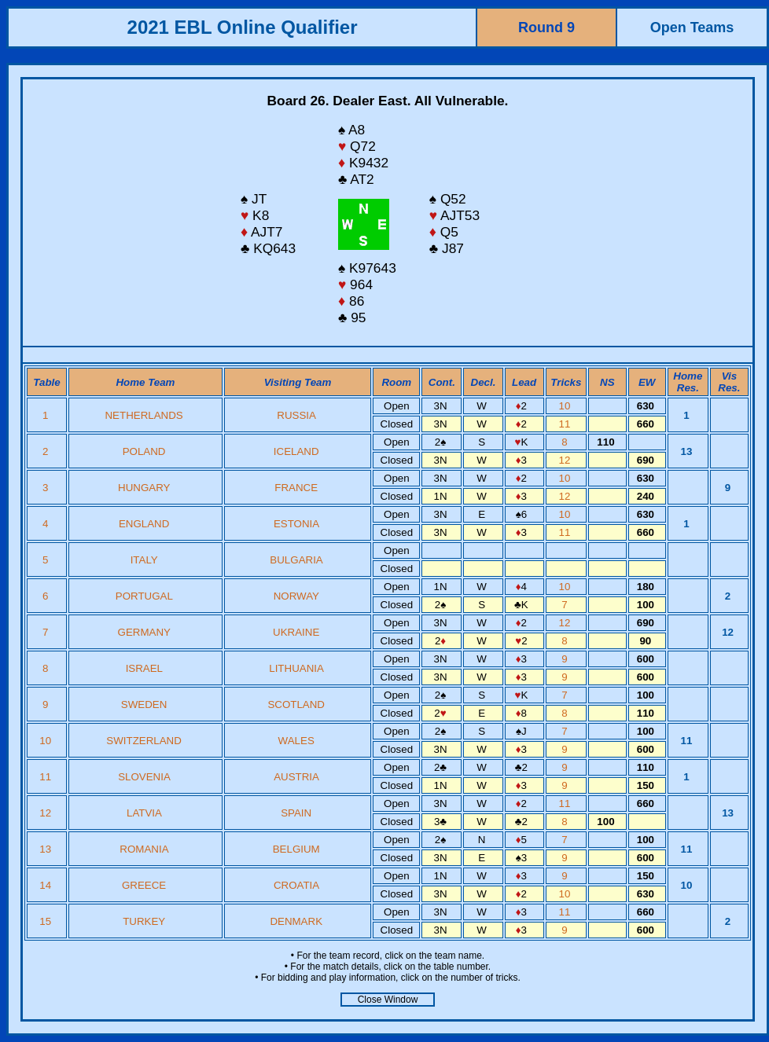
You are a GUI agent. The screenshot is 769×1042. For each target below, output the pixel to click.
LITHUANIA (296, 668)
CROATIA (296, 885)
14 (46, 885)
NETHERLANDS (143, 415)
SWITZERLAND (144, 741)
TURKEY (144, 921)
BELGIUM (296, 849)
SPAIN (296, 813)
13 (46, 849)
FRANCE (296, 487)
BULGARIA (296, 560)
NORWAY (296, 596)
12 (566, 460)
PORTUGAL (144, 596)
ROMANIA (143, 849)
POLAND (144, 451)
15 (46, 921)
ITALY (144, 560)
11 (566, 424)
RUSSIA (296, 415)
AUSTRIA (296, 777)
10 (566, 406)
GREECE (144, 885)
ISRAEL (144, 668)
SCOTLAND (296, 704)
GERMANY (144, 632)
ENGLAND (144, 524)
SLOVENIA (144, 777)
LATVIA (144, 813)
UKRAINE (296, 632)
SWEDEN (144, 704)
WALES (296, 741)
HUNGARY (144, 487)
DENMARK (296, 921)
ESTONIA (296, 524)
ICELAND (296, 451)
